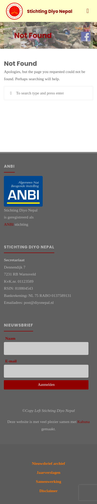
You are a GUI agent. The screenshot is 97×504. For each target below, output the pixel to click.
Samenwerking (48, 481)
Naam (10, 338)
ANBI (8, 224)
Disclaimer (48, 491)
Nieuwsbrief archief (48, 463)
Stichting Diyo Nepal (49, 11)
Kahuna (83, 421)
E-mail (11, 361)
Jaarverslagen (49, 472)
